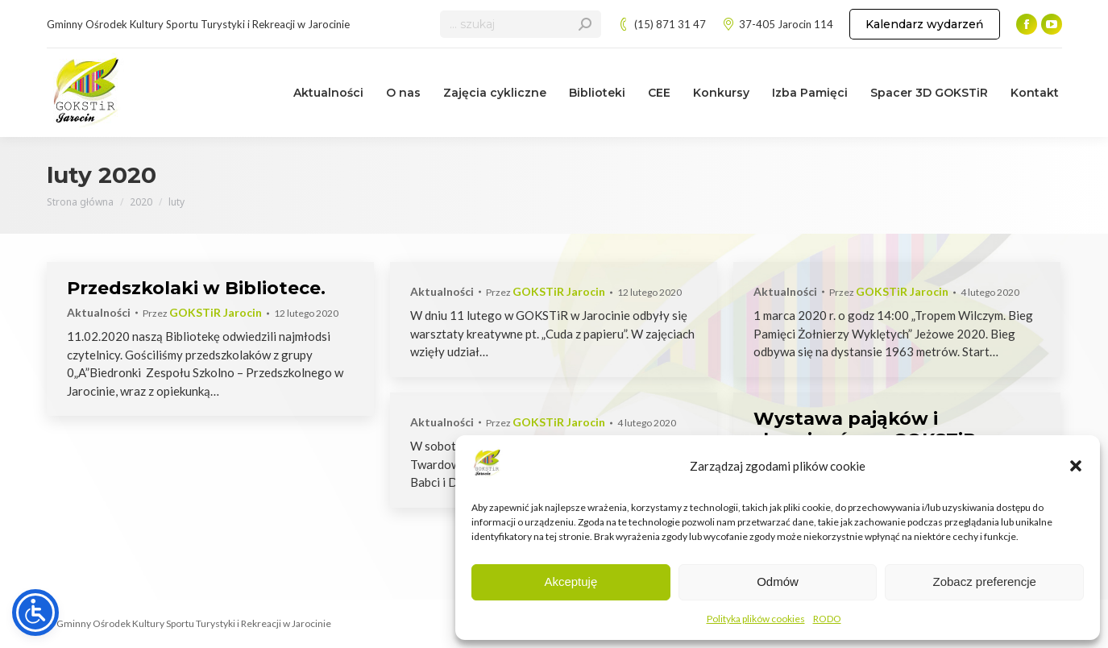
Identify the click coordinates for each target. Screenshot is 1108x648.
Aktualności (99, 312)
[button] (1076, 466)
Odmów (778, 581)
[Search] (520, 24)
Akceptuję (570, 581)
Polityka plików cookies (756, 619)
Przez (202, 313)
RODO (827, 619)
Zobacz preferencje (983, 581)
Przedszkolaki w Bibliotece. (196, 288)
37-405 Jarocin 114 (777, 24)
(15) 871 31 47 (661, 24)
